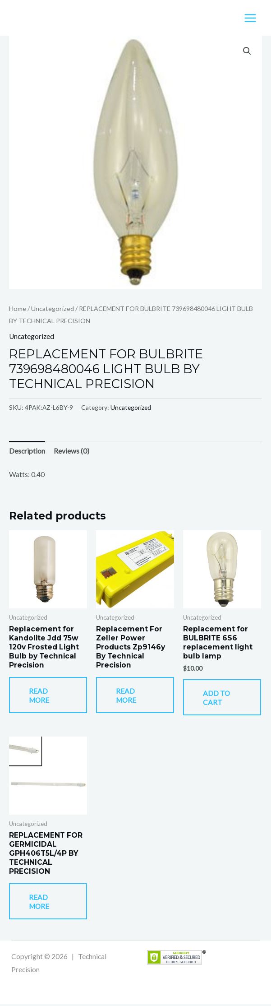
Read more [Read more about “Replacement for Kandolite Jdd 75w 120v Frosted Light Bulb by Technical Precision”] (40, 696)
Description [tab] (27, 451)
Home (17, 309)
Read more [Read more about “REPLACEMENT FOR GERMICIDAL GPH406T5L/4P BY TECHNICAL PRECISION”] (40, 903)
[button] (247, 51)
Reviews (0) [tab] (71, 451)
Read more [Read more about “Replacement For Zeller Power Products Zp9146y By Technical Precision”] (127, 696)
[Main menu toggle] (250, 18)
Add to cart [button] (217, 698)
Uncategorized (52, 309)
